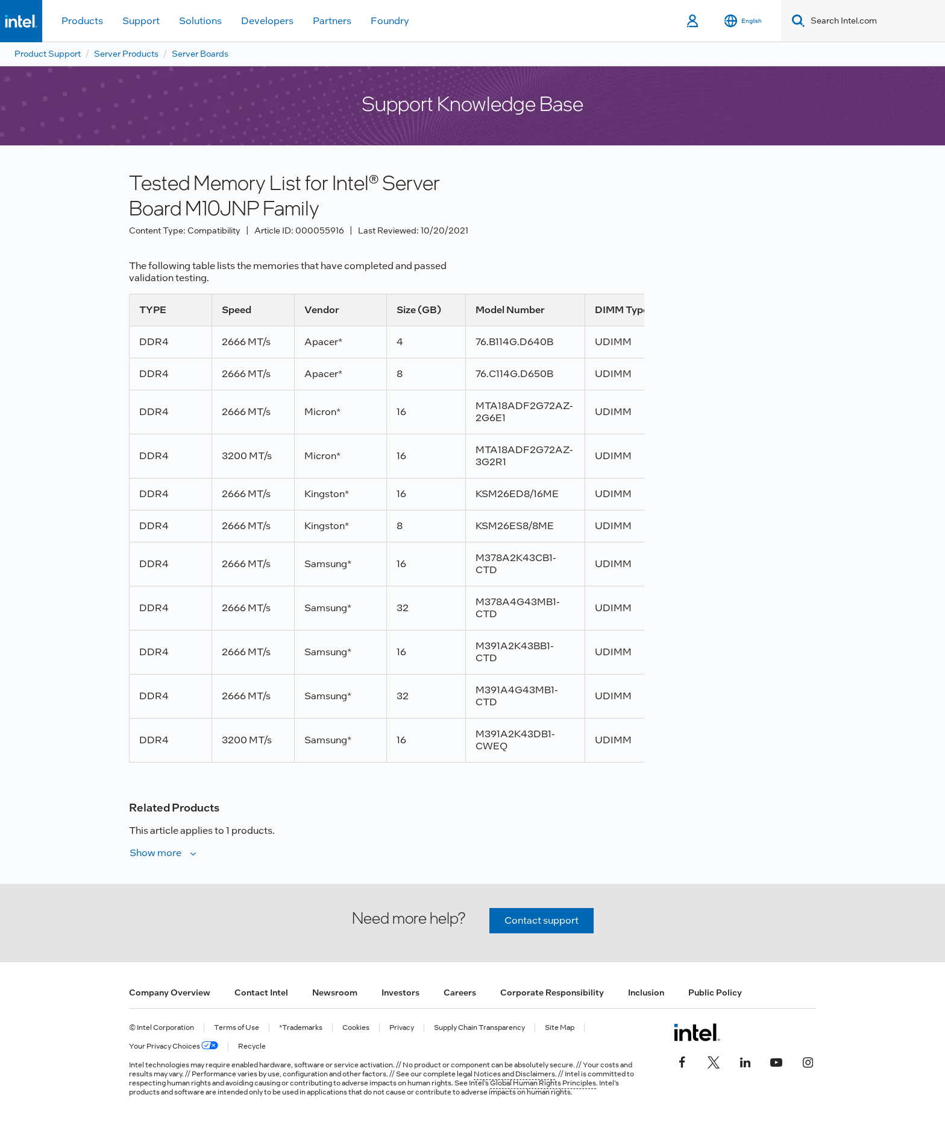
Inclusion (646, 992)
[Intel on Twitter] (713, 1061)
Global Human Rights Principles (543, 1083)
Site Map (559, 1027)
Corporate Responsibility (552, 992)
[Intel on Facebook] (682, 1061)
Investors (400, 992)
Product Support (47, 53)
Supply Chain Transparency (479, 1027)
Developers (267, 20)
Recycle (252, 1046)
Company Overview (169, 992)
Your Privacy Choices (173, 1046)
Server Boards (200, 53)
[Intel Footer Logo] (697, 1032)
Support (141, 20)
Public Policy (715, 992)
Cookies (355, 1027)
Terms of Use (236, 1027)
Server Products (126, 53)
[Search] (796, 21)
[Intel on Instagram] (807, 1061)
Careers (460, 992)
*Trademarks (300, 1027)
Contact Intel (261, 992)
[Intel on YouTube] (776, 1061)
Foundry (390, 20)
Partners (332, 20)
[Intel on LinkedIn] (744, 1061)
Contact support (541, 920)
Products (82, 20)
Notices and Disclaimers (514, 1074)
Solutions (200, 20)
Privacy (401, 1027)
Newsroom (334, 992)
